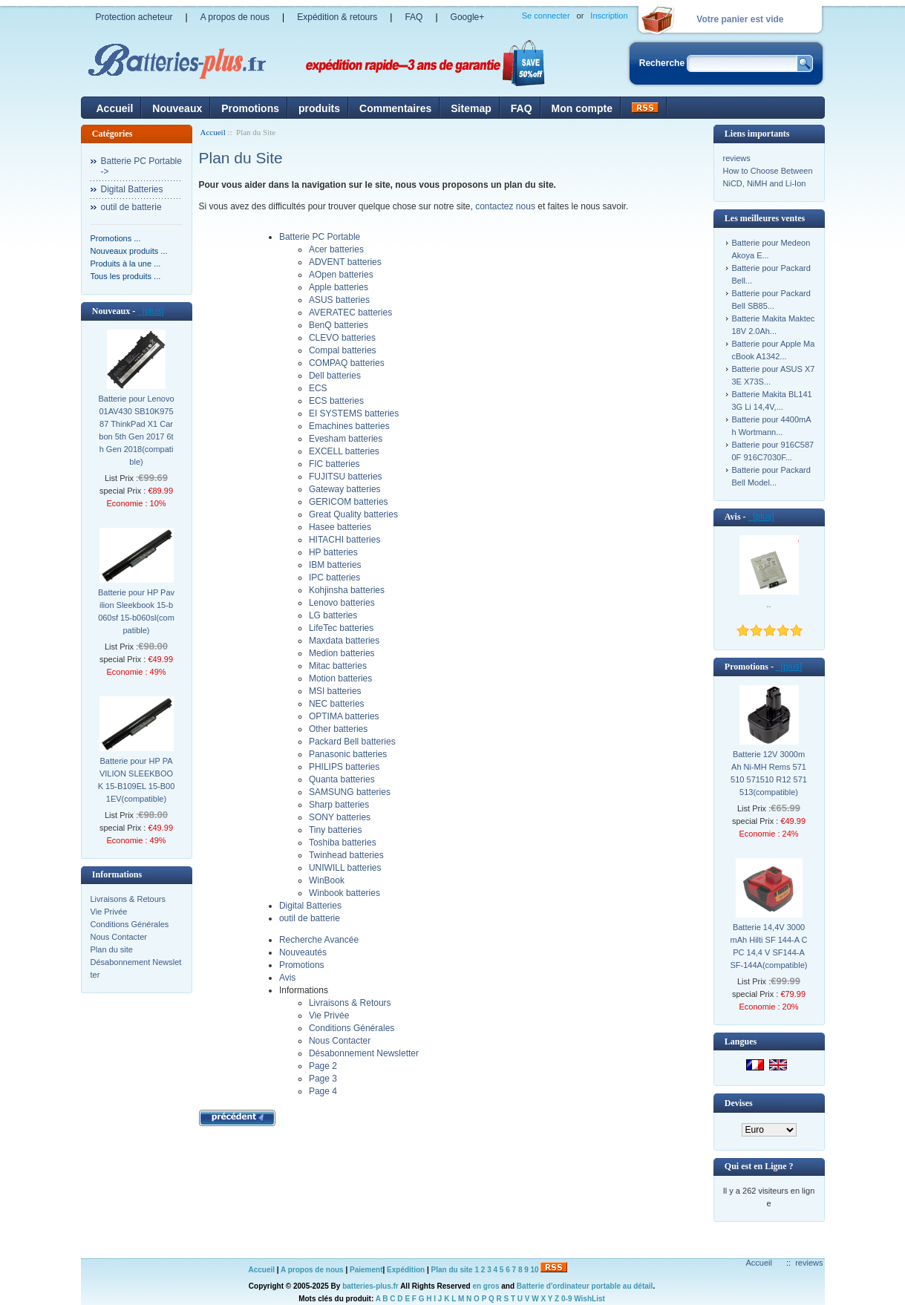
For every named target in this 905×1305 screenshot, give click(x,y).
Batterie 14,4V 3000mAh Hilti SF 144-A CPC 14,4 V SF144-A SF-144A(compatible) (769, 946)
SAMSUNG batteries (350, 792)
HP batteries (333, 552)
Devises (739, 1103)
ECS (318, 388)
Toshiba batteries (342, 842)
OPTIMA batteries (344, 716)
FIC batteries (334, 464)
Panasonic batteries (348, 754)
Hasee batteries (340, 527)
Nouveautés (303, 952)
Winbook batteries (344, 893)
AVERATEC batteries (350, 312)
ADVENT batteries (345, 262)
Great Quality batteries (353, 514)
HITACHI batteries (344, 539)
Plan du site (112, 949)
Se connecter (546, 15)
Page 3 (323, 1078)
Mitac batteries (338, 666)
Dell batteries (335, 375)
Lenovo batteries (342, 603)
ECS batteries (336, 401)
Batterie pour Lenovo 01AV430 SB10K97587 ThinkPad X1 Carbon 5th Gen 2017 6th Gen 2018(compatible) (136, 430)
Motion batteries (340, 678)
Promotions (250, 108)
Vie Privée (109, 911)
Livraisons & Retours (128, 898)
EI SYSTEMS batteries (354, 413)
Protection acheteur (134, 17)
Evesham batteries (345, 439)
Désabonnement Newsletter (364, 1053)
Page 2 (323, 1066)
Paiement (366, 1270)
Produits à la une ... (126, 263)
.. (768, 604)
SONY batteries (339, 817)
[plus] (150, 311)
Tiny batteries (335, 830)
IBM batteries (335, 565)
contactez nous (505, 206)
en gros (485, 1286)
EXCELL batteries (344, 451)
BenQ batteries (338, 325)
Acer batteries (336, 249)
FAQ (413, 17)
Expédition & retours (337, 17)
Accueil (115, 108)
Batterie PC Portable (319, 237)
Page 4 (323, 1091)
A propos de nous (234, 17)
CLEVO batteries (342, 338)
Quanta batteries (342, 779)
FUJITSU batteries (345, 476)
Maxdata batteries (344, 640)
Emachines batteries (349, 426)
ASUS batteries (339, 300)
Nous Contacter (119, 936)
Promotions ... (116, 238)
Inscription (608, 15)
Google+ (468, 17)
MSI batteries (335, 691)
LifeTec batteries (341, 628)
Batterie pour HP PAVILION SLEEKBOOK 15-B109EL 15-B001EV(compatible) (136, 779)
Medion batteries (342, 653)
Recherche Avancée (319, 940)
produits (319, 108)
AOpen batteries (341, 274)
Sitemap (471, 108)
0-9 (566, 1299)
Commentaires (395, 108)
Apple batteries (338, 287)
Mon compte (582, 108)
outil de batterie (131, 207)
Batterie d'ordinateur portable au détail (585, 1286)
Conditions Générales (130, 924)
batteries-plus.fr (370, 1286)
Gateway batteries (345, 489)
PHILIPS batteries (344, 767)
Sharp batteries (339, 804)
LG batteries (333, 615)
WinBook (326, 880)
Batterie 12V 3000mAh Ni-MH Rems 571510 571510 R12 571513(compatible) (769, 773)
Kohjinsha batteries (347, 590)
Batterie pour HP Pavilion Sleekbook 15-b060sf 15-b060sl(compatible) (136, 611)
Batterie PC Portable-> (141, 166)
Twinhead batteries (346, 855)
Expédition (406, 1270)
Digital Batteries (132, 189)
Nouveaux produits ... (129, 250)
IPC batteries (334, 577)
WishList (589, 1299)
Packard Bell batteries (352, 741)
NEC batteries (337, 704)
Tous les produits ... (126, 276)
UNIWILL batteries (345, 868)
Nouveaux (177, 108)
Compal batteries (342, 350)
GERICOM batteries (348, 502)
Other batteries (338, 729)
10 (535, 1270)
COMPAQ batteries (347, 363)
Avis (287, 977)
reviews (737, 158)
